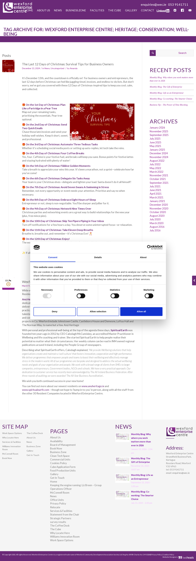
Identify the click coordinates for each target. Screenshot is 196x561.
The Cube (55, 529)
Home (53, 481)
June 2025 (155, 142)
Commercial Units (60, 459)
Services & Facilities (11, 442)
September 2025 (159, 135)
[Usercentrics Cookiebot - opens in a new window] (149, 247)
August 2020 (157, 215)
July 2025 (155, 138)
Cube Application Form (63, 466)
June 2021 (155, 190)
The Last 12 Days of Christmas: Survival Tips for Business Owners (68, 64)
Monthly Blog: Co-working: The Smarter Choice (171, 99)
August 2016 (157, 226)
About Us (31, 437)
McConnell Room (10, 453)
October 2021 (158, 179)
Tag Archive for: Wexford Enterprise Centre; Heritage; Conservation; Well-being (96, 32)
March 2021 (156, 197)
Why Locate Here (10, 437)
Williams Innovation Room (11, 448)
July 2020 (155, 219)
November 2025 (159, 131)
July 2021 (155, 186)
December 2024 (159, 153)
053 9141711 (178, 4)
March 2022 (156, 171)
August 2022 (157, 160)
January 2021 (157, 201)
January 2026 (157, 127)
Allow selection (98, 311)
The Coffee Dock (35, 433)
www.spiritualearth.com (35, 389)
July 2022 (155, 164)
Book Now (7, 458)
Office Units (57, 499)
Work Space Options (12, 433)
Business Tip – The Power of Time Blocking (169, 105)
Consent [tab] (52, 257)
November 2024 (159, 157)
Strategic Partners (60, 518)
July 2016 (155, 230)
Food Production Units (63, 470)
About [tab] (143, 257)
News (47, 68)
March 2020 (156, 223)
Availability (56, 441)
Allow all (141, 311)
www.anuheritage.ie (93, 386)
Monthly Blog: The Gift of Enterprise (166, 87)
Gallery (30, 450)
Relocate (55, 507)
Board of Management (63, 444)
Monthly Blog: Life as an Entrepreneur (167, 93)
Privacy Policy (58, 503)
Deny (54, 311)
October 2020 (158, 212)
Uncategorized (57, 68)
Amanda (73, 68)
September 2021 (159, 182)
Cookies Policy (58, 463)
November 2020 (159, 208)
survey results (58, 521)
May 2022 (155, 168)
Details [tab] (98, 257)
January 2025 (157, 149)
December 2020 (159, 204)
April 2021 (156, 193)
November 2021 (159, 175)
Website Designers (170, 557)
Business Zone (34, 446)
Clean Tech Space (60, 455)
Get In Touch (33, 455)
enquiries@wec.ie (153, 4)
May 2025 (155, 146)
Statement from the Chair (64, 514)
